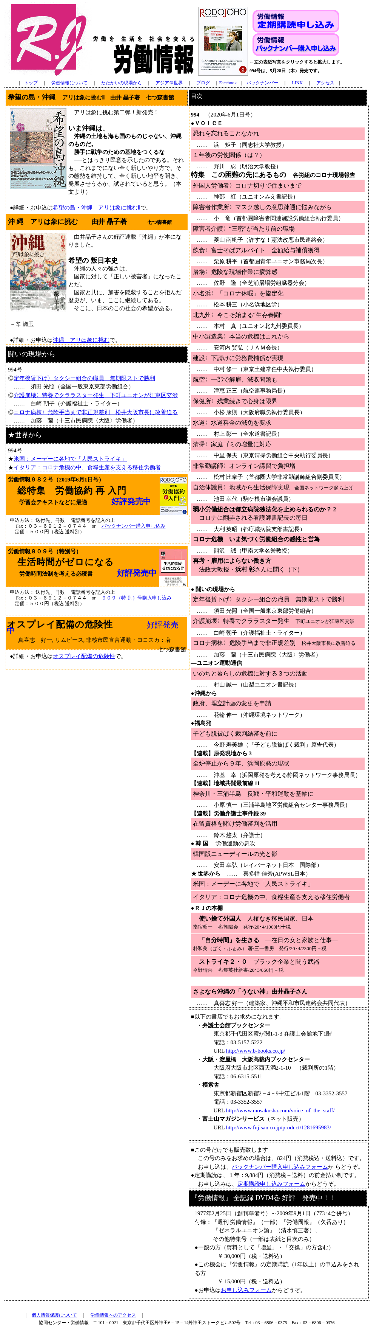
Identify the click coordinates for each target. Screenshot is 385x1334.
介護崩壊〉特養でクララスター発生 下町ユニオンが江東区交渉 (96, 395)
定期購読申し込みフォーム (271, 1184)
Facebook (228, 82)
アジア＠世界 (169, 82)
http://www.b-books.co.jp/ (255, 1051)
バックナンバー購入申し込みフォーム (280, 1167)
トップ (31, 82)
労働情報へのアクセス (113, 1315)
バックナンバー (262, 82)
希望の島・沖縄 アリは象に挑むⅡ (96, 208)
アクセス (325, 82)
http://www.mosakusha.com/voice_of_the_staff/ (280, 1110)
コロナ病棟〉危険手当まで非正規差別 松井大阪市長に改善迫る (96, 412)
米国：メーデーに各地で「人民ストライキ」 (70, 459)
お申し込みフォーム (246, 1290)
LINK (297, 82)
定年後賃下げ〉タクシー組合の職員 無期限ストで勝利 (84, 378)
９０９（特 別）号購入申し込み (136, 598)
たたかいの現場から (121, 82)
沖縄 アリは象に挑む (81, 340)
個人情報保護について (54, 1315)
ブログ (203, 82)
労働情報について (69, 82)
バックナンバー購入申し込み (133, 526)
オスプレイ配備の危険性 (84, 656)
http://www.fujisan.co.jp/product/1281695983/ (278, 1127)
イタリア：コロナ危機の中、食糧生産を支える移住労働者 (87, 467)
